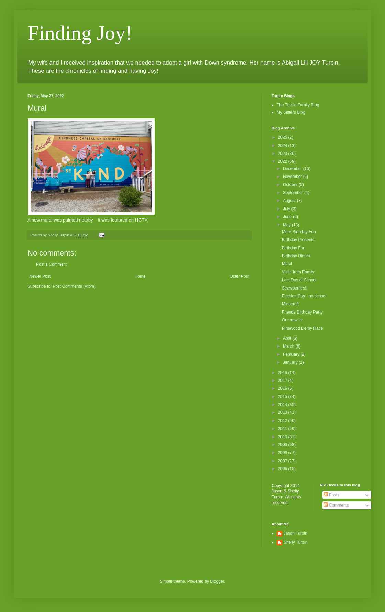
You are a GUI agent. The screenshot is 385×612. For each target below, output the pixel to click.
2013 (283, 412)
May (287, 225)
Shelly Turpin (295, 542)
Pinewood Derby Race (302, 328)
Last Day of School (299, 279)
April (287, 338)
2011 (283, 428)
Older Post (239, 276)
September (293, 192)
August (290, 200)
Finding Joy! (80, 33)
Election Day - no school (304, 296)
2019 (283, 372)
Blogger (217, 581)
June (288, 216)
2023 (283, 153)
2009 (283, 444)
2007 (283, 460)
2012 (283, 420)
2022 (283, 161)
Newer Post (40, 276)
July (287, 208)
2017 (283, 380)
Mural (287, 263)
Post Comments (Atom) (74, 286)
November (293, 176)
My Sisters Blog (291, 112)
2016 (283, 388)
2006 (283, 468)
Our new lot (292, 320)
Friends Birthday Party (302, 312)
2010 (283, 436)
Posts (331, 494)
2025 (283, 137)
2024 (283, 145)
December (293, 168)
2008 (283, 452)
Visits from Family (298, 272)
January (291, 362)
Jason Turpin (295, 533)
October (291, 184)
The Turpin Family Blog (298, 105)
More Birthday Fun (299, 231)
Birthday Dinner (296, 255)
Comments (336, 505)
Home (140, 276)
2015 (283, 396)
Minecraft (290, 304)
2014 (283, 404)
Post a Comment (51, 264)
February (291, 354)
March (289, 346)
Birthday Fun (293, 248)
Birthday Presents (298, 239)
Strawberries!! (294, 288)
